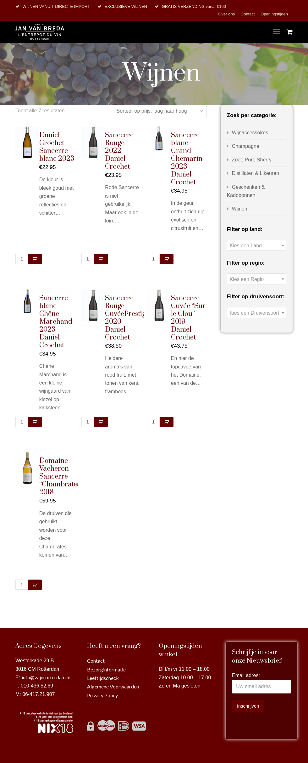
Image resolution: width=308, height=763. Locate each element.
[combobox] (256, 245)
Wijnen (239, 208)
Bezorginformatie (106, 669)
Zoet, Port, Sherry (252, 159)
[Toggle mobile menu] (276, 31)
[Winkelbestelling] (160, 111)
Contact (248, 14)
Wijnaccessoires (250, 132)
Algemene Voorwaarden (113, 686)
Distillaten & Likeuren (255, 173)
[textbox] (256, 245)
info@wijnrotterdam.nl (46, 677)
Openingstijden (274, 14)
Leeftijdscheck (103, 678)
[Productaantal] (21, 259)
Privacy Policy (102, 695)
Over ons (227, 14)
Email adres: (246, 675)
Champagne (245, 146)
